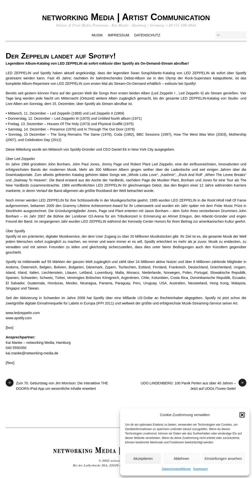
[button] (242, 414)
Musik (97, 35)
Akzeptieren (143, 458)
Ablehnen (181, 458)
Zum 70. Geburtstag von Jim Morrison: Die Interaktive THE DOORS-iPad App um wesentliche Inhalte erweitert (57, 386)
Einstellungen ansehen (223, 458)
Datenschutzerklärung (176, 469)
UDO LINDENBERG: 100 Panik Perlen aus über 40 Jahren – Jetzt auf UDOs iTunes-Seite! (193, 386)
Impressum (200, 469)
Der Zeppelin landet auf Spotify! (61, 55)
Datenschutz (147, 35)
